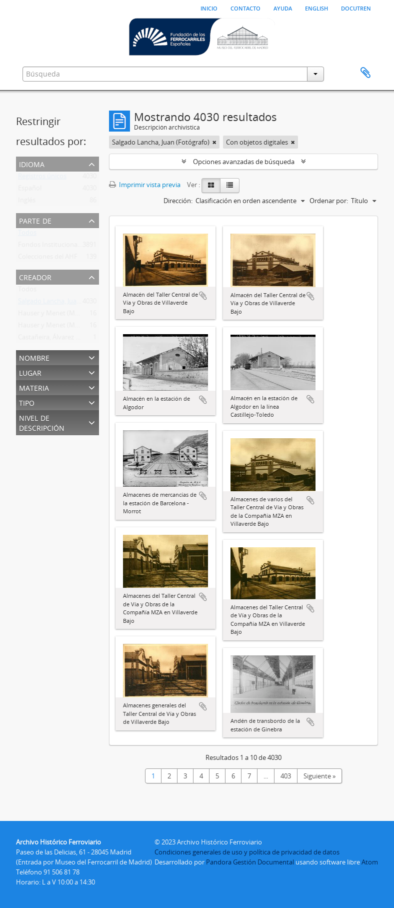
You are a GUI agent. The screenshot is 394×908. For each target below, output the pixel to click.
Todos (27, 234)
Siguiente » (320, 775)
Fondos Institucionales (52, 246)
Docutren (356, 7)
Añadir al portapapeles (203, 296)
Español (30, 190)
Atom (370, 861)
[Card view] (211, 185)
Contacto (245, 7)
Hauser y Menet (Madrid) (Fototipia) (71, 327)
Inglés (27, 202)
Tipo (26, 402)
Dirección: (178, 200)
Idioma (31, 163)
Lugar (30, 372)
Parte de (35, 220)
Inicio (209, 7)
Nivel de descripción (41, 422)
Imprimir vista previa (144, 184)
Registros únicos (42, 178)
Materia (34, 387)
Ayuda (283, 7)
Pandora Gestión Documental (250, 861)
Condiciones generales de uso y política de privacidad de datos (247, 851)
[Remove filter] (214, 142)
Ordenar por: (329, 200)
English (316, 7)
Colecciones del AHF (48, 258)
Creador (35, 276)
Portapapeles (365, 73)
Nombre (34, 357)
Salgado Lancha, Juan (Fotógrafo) (67, 303)
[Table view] (230, 185)
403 (285, 775)
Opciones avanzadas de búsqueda (244, 161)
